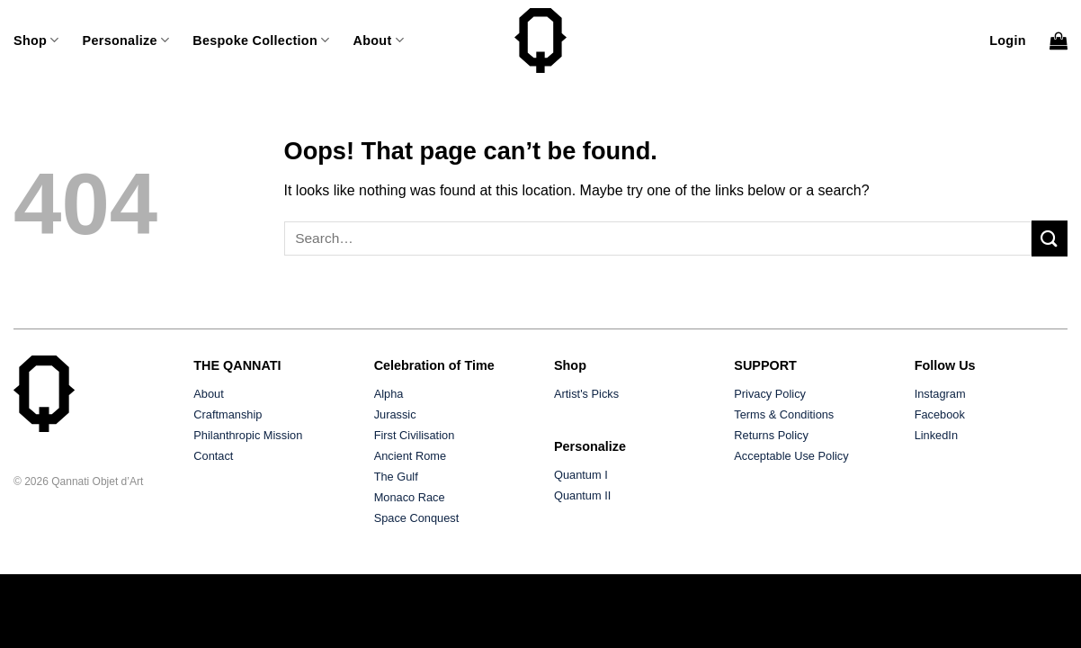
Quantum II (582, 495)
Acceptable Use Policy (791, 456)
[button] (1007, 40)
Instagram (940, 393)
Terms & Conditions (784, 414)
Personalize (126, 40)
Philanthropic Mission (247, 435)
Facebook (940, 414)
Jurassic (395, 414)
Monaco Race (409, 497)
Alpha (389, 393)
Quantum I (581, 475)
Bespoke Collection (260, 40)
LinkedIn (936, 435)
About (378, 40)
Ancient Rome (410, 456)
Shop (36, 40)
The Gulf (396, 476)
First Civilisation (414, 435)
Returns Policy (771, 435)
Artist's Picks (586, 393)
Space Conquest (417, 518)
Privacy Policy (770, 393)
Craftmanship (227, 414)
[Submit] (1050, 238)
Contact (213, 456)
